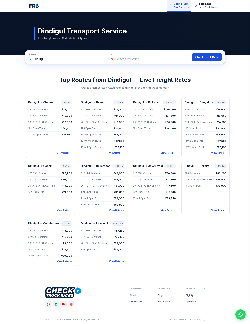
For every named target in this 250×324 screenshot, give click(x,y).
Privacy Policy (197, 319)
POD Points (164, 301)
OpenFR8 (191, 301)
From (32, 54)
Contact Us (135, 301)
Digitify (189, 295)
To (112, 54)
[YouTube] (63, 304)
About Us (134, 295)
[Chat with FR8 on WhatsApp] (240, 314)
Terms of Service (177, 319)
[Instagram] (71, 304)
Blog (160, 295)
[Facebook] (48, 304)
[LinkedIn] (56, 304)
